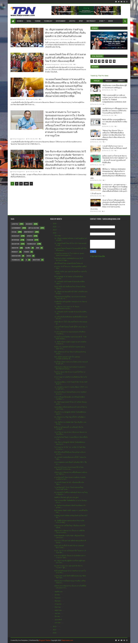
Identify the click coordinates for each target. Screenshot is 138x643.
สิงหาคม (58, 601)
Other (101, 21)
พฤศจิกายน (59, 591)
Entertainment (60, 21)
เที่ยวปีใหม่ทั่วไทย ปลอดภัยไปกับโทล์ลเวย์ (68, 263)
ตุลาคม (57, 595)
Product (15, 252)
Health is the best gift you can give (66, 497)
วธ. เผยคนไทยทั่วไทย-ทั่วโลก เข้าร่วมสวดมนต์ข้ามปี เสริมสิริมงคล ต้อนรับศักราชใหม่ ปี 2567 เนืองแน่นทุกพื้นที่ (65, 57)
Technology (48, 21)
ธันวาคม (58, 235)
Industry (15, 248)
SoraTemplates (23, 640)
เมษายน (58, 613)
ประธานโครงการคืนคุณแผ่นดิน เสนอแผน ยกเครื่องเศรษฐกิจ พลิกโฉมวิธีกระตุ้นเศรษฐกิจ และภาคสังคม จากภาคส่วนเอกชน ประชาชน (107, 204)
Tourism (37, 21)
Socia (29, 256)
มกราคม (58, 623)
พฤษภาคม (58, 610)
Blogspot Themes (45, 640)
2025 (55, 227)
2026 (55, 223)
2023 (55, 233)
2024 (55, 230)
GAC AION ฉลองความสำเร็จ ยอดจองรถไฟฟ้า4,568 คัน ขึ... (67, 358)
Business (20, 21)
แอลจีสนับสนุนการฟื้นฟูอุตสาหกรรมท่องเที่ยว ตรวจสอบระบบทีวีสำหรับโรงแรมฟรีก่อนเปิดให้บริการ (114, 111)
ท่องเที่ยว (27, 248)
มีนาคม (57, 616)
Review (110, 21)
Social (29, 21)
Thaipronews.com (67, 640)
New (37, 248)
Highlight (15, 236)
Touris (26, 252)
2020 (55, 633)
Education (15, 244)
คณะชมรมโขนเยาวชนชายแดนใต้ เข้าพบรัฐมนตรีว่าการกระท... (69, 468)
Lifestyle (72, 21)
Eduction (36, 260)
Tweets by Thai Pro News (99, 76)
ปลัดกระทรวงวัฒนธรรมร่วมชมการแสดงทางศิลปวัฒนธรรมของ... (69, 368)
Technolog (16, 260)
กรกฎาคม (58, 604)
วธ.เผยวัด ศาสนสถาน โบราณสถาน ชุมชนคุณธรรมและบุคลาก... (69, 254)
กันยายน (58, 598)
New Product (91, 21)
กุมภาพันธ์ (58, 619)
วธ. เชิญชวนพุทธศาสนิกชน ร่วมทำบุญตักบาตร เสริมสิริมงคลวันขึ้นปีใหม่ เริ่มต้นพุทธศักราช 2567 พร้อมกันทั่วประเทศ (65, 33)
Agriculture (16, 256)
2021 (55, 630)
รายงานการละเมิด (97, 256)
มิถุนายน (58, 607)
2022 (55, 626)
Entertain (15, 240)
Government (16, 228)
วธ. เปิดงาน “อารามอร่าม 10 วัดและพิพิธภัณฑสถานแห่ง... (67, 307)
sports (29, 236)
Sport (81, 21)
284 (26, 184)
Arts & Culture (33, 228)
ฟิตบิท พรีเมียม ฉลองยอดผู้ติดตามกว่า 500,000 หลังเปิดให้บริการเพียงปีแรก (114, 122)
